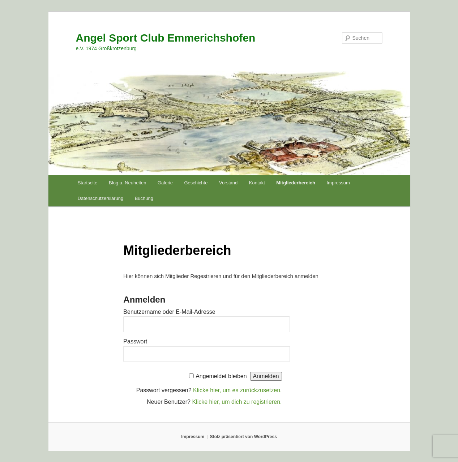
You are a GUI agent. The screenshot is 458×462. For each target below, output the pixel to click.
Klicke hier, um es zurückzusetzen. (237, 390)
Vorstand (228, 182)
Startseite (88, 182)
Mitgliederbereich (295, 182)
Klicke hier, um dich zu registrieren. (237, 402)
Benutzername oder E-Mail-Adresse (169, 312)
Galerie (165, 182)
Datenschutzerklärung (100, 198)
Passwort (135, 341)
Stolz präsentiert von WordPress (243, 436)
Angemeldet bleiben (221, 376)
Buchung (144, 198)
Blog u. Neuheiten (127, 182)
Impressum (338, 182)
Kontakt (257, 182)
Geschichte (195, 182)
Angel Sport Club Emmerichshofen (166, 38)
